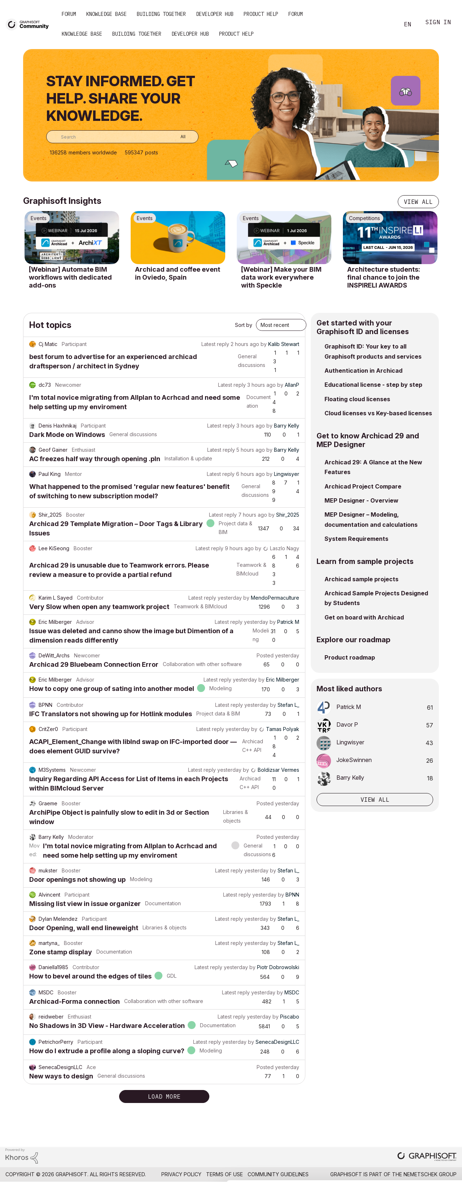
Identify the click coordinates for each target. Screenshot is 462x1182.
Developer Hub (215, 14)
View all (418, 201)
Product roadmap (349, 657)
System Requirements (356, 538)
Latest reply (215, 344)
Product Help (261, 14)
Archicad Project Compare (362, 486)
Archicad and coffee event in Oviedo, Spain (177, 273)
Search (386, 24)
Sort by (243, 325)
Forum (69, 14)
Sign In (438, 23)
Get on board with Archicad (364, 617)
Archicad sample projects (361, 579)
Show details (286, 1173)
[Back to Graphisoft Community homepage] (29, 24)
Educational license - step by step (373, 384)
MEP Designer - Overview (361, 500)
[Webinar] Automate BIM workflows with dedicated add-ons (70, 277)
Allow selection (420, 1117)
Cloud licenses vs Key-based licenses (378, 413)
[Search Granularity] (178, 136)
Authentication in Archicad (363, 370)
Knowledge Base (106, 14)
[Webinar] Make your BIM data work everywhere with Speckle (281, 277)
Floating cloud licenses (357, 399)
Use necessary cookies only (420, 1138)
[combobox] (122, 136)
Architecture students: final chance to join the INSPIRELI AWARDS (383, 277)
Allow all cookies (420, 1099)
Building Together (161, 14)
